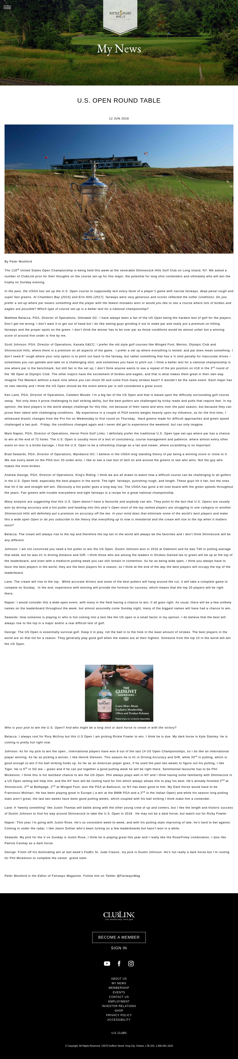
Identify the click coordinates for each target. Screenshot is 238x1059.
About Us (119, 978)
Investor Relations (119, 1006)
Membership (119, 987)
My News (119, 983)
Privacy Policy (119, 1015)
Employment (119, 1001)
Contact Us (119, 997)
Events (119, 992)
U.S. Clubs (119, 1033)
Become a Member (119, 937)
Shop (119, 1010)
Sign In (119, 948)
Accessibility (119, 1019)
